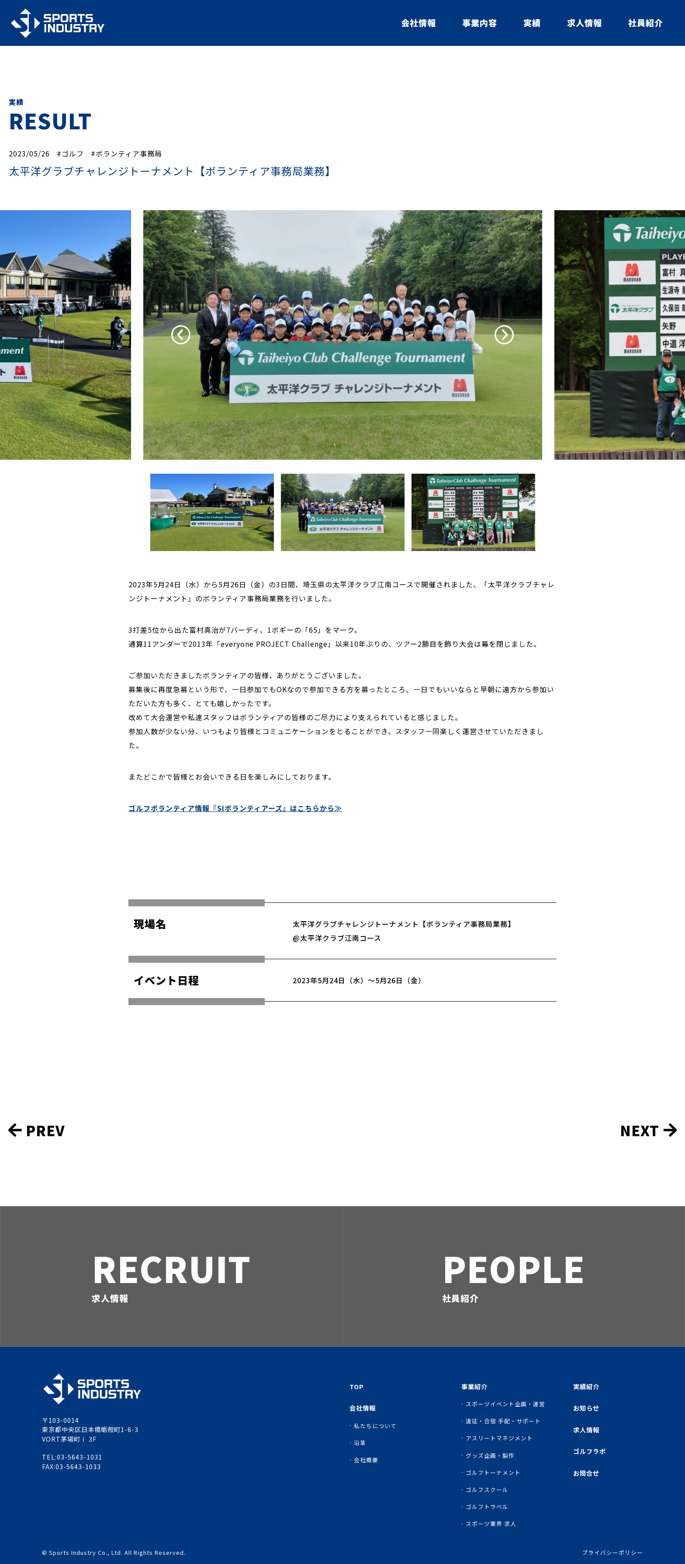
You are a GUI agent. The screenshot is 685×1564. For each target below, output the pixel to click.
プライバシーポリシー (612, 1553)
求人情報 (584, 23)
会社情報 (418, 23)
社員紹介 (645, 23)
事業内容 (479, 23)
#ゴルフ (70, 153)
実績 (532, 23)
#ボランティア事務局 (126, 153)
